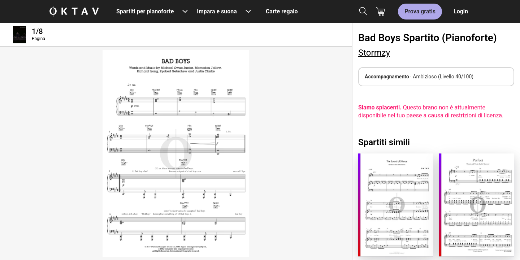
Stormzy (374, 53)
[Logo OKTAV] (74, 11)
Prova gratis (420, 11)
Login (461, 11)
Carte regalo (282, 11)
